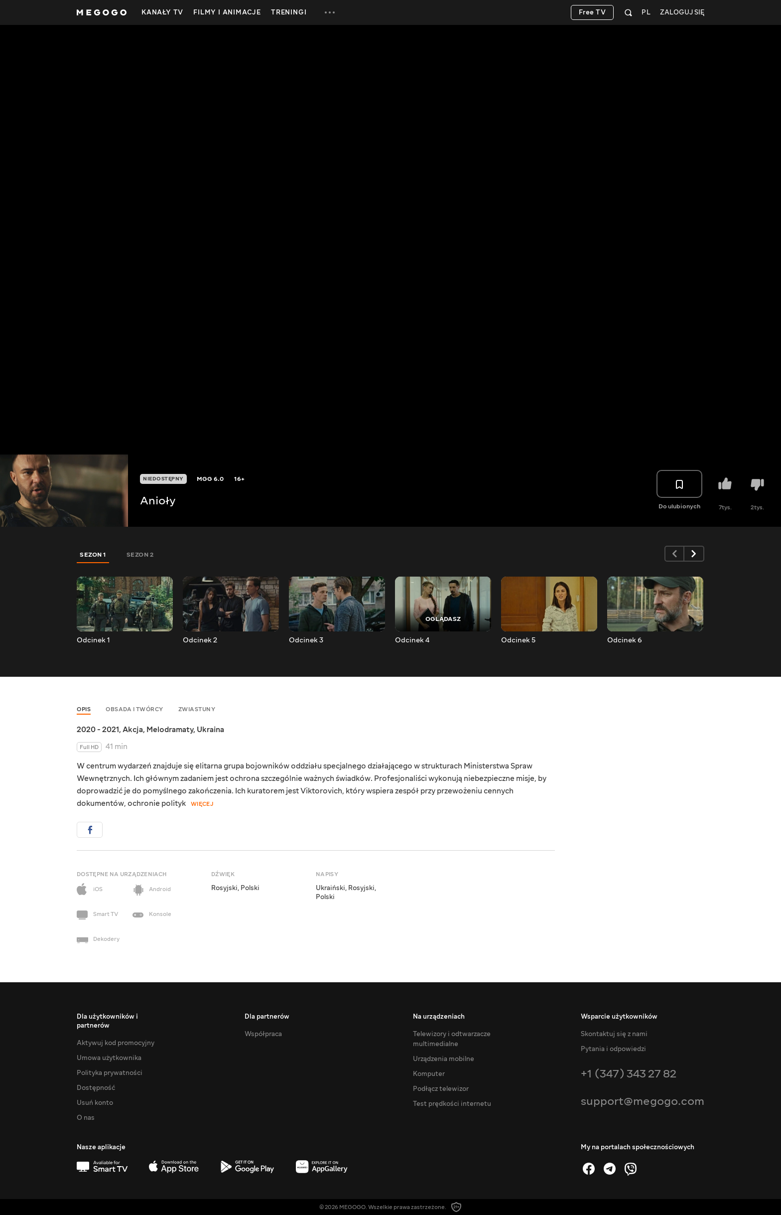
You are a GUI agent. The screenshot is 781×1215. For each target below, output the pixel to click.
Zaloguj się (682, 12)
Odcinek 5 (518, 640)
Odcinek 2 (200, 640)
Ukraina (210, 730)
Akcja (133, 730)
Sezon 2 (140, 555)
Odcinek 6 (624, 640)
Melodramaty (169, 730)
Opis (84, 709)
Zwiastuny (197, 709)
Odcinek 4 (412, 640)
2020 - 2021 (98, 730)
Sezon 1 (93, 555)
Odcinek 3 (306, 640)
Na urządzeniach (439, 1016)
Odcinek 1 (93, 640)
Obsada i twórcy (134, 709)
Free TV (592, 12)
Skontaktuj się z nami (614, 1034)
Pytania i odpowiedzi (613, 1049)
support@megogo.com (642, 1101)
